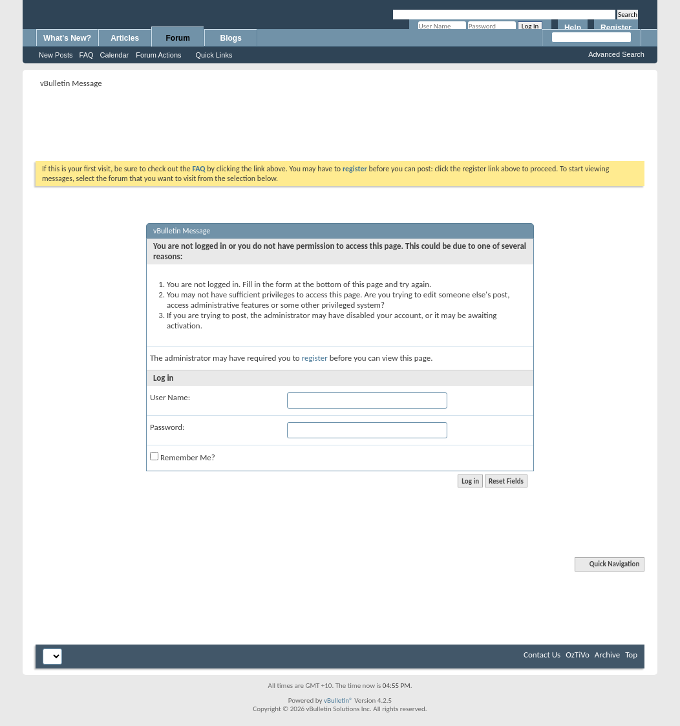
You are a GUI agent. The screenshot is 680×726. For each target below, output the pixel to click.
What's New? (67, 38)
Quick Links (214, 55)
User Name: (170, 397)
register (315, 358)
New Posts (56, 55)
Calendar (114, 55)
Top (631, 654)
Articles (125, 38)
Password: (167, 427)
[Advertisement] (340, 120)
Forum (178, 38)
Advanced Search (616, 54)
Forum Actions (158, 55)
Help (572, 27)
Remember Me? (182, 457)
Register (616, 27)
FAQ (87, 55)
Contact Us (542, 654)
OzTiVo (578, 654)
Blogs (231, 38)
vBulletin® (338, 700)
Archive (607, 654)
